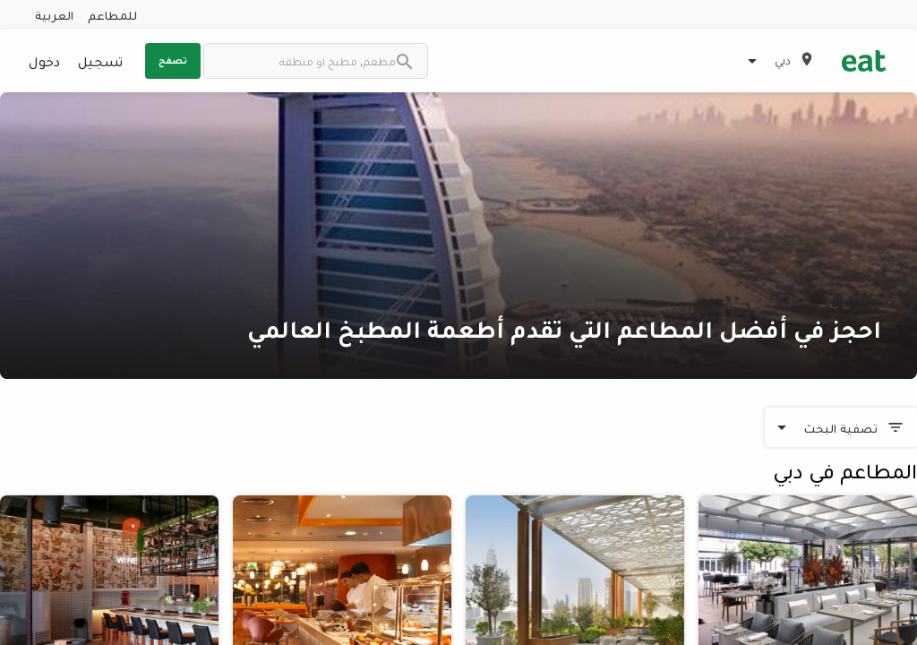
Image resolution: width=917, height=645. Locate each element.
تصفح (173, 60)
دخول (44, 61)
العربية (54, 14)
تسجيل (100, 61)
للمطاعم (112, 14)
